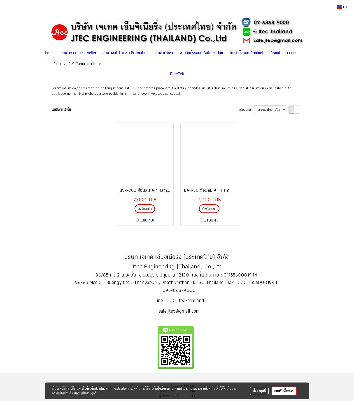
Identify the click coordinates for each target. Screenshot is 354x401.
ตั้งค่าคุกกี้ (259, 391)
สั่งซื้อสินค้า (145, 208)
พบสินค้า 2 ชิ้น (61, 109)
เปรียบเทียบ (147, 220)
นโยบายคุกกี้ (89, 393)
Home (49, 52)
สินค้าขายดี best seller (78, 52)
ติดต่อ (291, 52)
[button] (311, 53)
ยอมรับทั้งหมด (283, 391)
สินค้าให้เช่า (164, 52)
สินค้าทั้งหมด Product (246, 52)
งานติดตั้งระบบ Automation (201, 52)
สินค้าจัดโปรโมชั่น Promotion (125, 52)
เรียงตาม (246, 109)
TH (342, 7)
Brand (275, 52)
